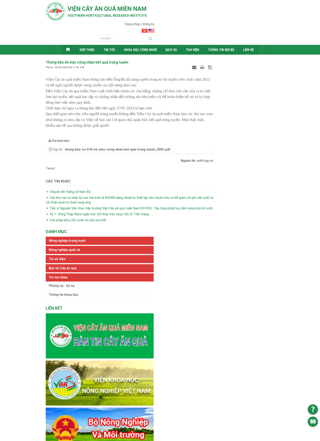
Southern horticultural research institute (113, 16)
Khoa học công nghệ (140, 31)
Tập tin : (111, 131)
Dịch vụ (172, 31)
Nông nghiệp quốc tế (219, 62)
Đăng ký (268, 5)
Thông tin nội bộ (223, 31)
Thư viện (194, 31)
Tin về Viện (212, 71)
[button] (51, 131)
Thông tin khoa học (218, 107)
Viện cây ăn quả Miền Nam (113, 9)
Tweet (50, 150)
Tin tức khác (213, 89)
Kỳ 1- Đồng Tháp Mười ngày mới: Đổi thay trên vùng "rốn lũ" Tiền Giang (99, 200)
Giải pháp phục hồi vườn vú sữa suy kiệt (78, 206)
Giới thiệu (85, 31)
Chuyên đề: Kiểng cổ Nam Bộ (70, 173)
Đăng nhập (253, 5)
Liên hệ (252, 31)
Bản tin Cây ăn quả (218, 80)
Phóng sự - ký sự (217, 98)
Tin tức (108, 31)
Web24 (198, 437)
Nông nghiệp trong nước (222, 53)
